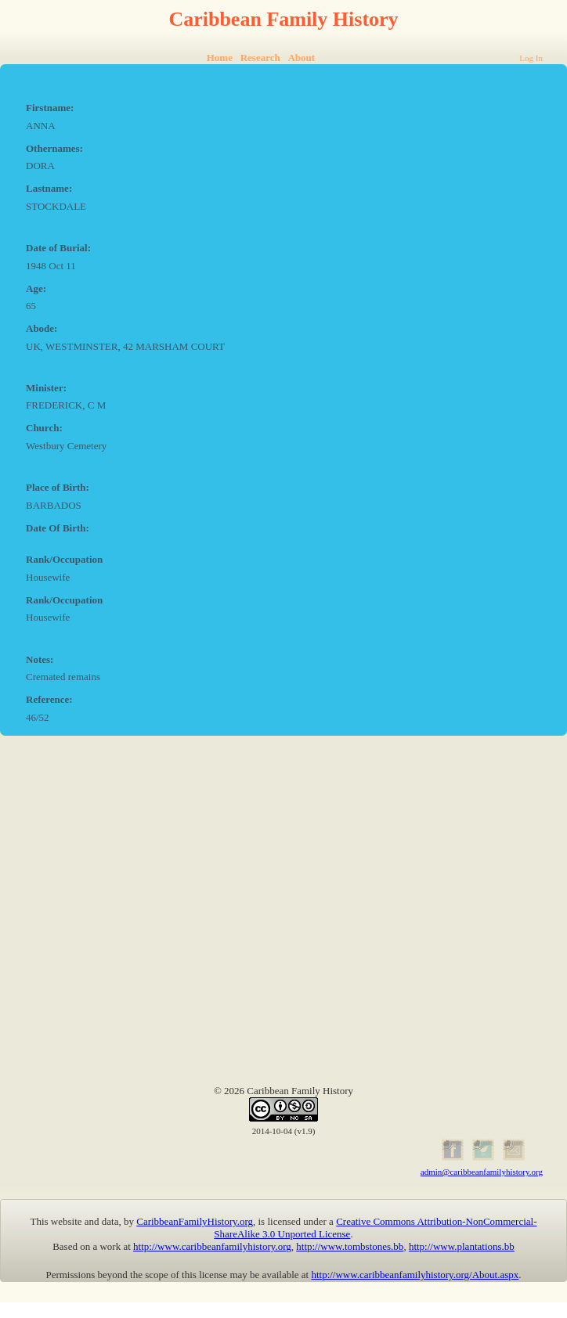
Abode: (41, 328)
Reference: (49, 699)
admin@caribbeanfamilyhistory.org (482, 1171)
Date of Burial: (58, 248)
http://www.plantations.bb (462, 1246)
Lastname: (49, 188)
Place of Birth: (57, 487)
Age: (36, 288)
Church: (44, 428)
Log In (531, 58)
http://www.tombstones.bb (349, 1246)
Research (260, 57)
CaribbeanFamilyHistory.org (194, 1221)
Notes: (39, 659)
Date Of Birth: (57, 528)
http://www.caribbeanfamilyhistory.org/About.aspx (414, 1274)
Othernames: (54, 148)
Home (220, 57)
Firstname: (50, 107)
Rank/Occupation (64, 559)
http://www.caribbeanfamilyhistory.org (212, 1246)
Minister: (46, 388)
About (301, 57)
